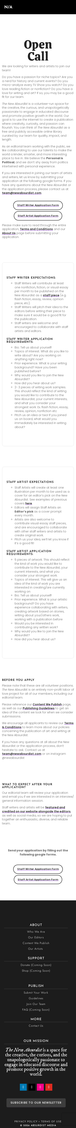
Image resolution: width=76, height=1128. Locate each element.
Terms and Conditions (36, 229)
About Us (9, 233)
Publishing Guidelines (39, 708)
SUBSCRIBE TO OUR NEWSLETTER (36, 1103)
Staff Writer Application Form (38, 205)
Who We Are (36, 932)
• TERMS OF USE (50, 1121)
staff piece (51, 295)
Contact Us (36, 1026)
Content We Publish (47, 704)
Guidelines (36, 998)
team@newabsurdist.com (21, 193)
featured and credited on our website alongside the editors (36, 809)
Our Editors (36, 937)
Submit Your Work (36, 993)
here (28, 503)
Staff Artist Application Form (38, 216)
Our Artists (35, 949)
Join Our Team (36, 1004)
